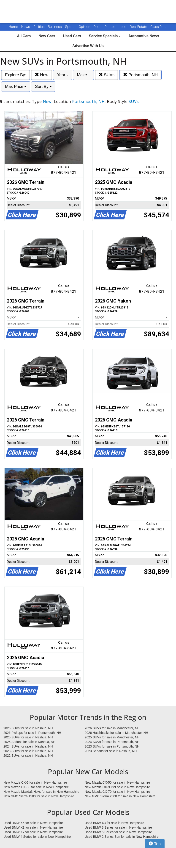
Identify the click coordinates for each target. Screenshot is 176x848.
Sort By (43, 86)
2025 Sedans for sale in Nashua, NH (29, 742)
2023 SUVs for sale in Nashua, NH (28, 751)
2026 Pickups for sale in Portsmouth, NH (32, 733)
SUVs (106, 74)
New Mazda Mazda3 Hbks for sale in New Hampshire (41, 791)
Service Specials (105, 36)
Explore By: (15, 75)
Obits (97, 27)
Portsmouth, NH (140, 74)
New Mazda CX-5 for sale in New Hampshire (35, 782)
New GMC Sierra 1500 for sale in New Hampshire (38, 796)
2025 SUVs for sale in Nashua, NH (28, 737)
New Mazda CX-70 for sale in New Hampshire (117, 791)
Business (55, 27)
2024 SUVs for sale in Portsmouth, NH (112, 742)
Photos (110, 27)
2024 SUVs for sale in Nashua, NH (28, 746)
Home (13, 27)
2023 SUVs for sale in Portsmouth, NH (112, 746)
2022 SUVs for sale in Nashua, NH (28, 755)
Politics (39, 27)
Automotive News (143, 36)
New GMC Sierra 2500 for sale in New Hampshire (120, 796)
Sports (70, 27)
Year (62, 75)
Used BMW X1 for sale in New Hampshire (33, 827)
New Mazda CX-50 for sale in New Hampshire (117, 782)
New (41, 74)
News (25, 27)
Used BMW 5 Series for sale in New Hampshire (118, 832)
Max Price (15, 86)
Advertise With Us (88, 46)
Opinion (85, 27)
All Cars (24, 36)
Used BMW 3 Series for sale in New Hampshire (118, 827)
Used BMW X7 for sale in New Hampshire (33, 832)
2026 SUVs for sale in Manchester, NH (112, 728)
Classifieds (158, 27)
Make (83, 75)
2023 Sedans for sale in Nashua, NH (111, 751)
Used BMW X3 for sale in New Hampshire (114, 823)
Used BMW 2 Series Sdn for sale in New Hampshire (122, 836)
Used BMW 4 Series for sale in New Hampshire (37, 836)
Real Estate (139, 27)
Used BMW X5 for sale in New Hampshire (33, 823)
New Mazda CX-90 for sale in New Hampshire (117, 787)
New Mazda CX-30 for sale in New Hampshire (36, 787)
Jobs (123, 27)
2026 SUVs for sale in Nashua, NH (28, 728)
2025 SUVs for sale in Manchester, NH (112, 737)
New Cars (46, 36)
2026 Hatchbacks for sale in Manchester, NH (116, 733)
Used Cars (72, 36)
